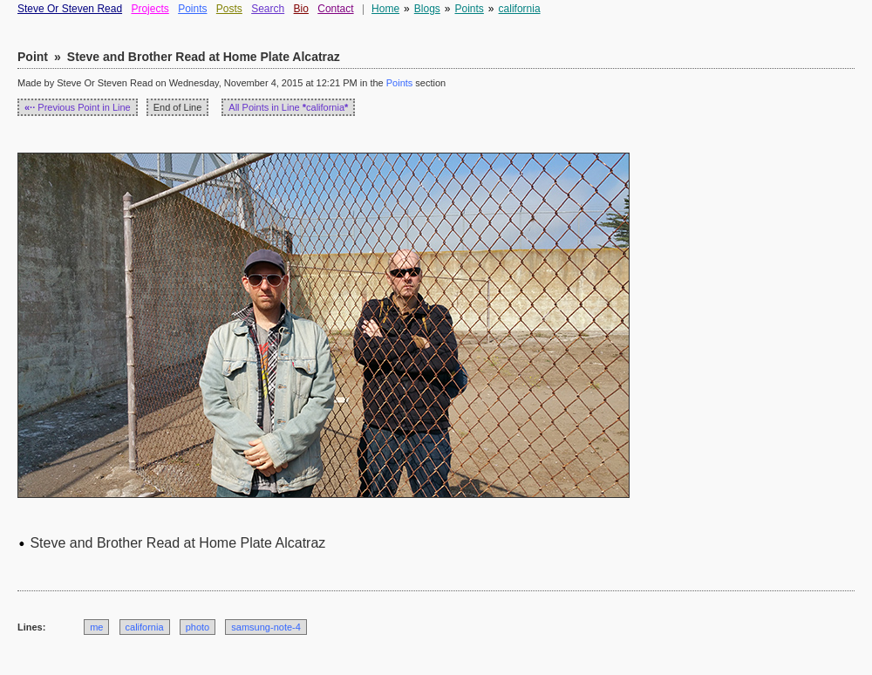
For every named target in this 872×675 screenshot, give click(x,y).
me (96, 627)
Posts (229, 9)
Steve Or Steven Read (69, 9)
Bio (301, 9)
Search (267, 9)
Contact (335, 9)
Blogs (427, 9)
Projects (149, 9)
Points (192, 9)
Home (385, 9)
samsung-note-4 (266, 627)
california (520, 9)
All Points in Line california (288, 107)
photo (198, 627)
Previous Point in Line (77, 107)
